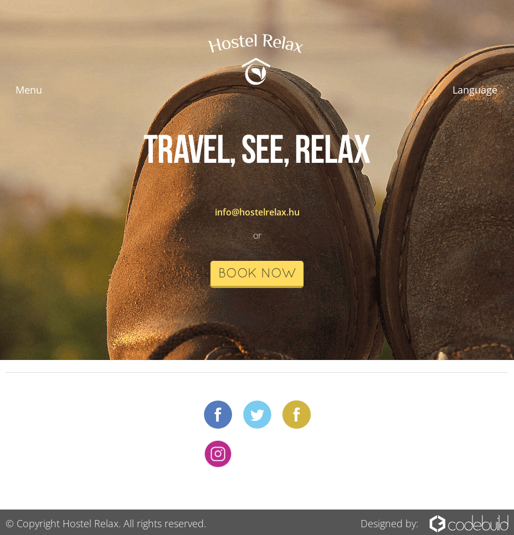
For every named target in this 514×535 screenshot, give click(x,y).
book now (257, 274)
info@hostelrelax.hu (257, 212)
